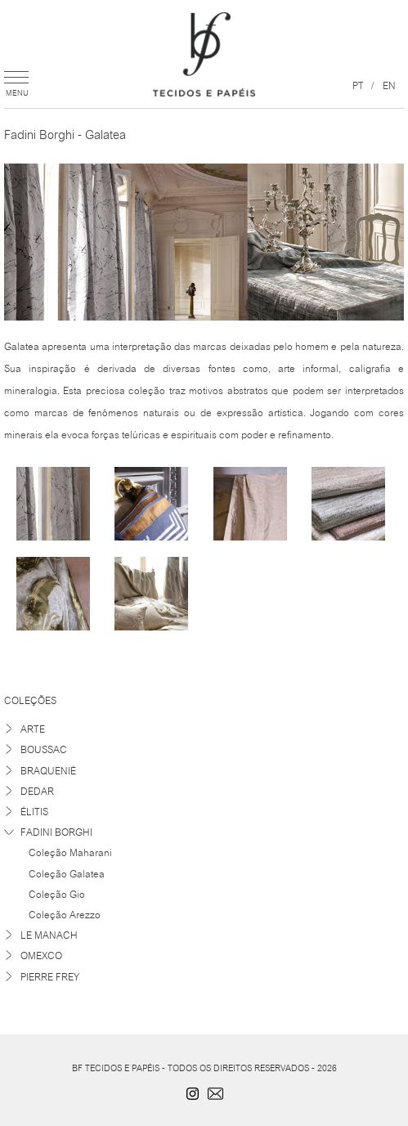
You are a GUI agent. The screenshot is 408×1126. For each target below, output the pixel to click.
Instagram (193, 1093)
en (389, 85)
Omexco (41, 955)
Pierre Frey (49, 977)
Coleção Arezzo (65, 914)
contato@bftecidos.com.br (216, 1093)
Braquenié (48, 770)
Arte (32, 729)
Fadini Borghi (56, 832)
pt (358, 85)
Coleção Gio (57, 893)
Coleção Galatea (67, 873)
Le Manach (49, 935)
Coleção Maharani (70, 852)
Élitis (34, 811)
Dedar (37, 791)
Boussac (43, 749)
